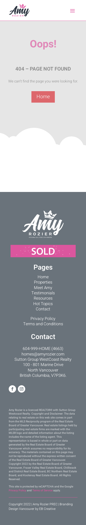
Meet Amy (43, 288)
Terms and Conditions (43, 324)
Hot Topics (43, 304)
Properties (43, 282)
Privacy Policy (43, 319)
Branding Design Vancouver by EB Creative (41, 506)
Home (43, 96)
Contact (43, 309)
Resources (43, 298)
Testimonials (43, 293)
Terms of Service (42, 490)
